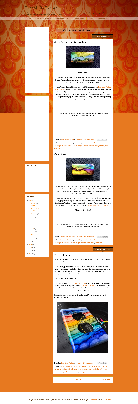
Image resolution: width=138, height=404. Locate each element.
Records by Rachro (88, 286)
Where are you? (102, 18)
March (33, 232)
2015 (30, 251)
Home (29, 18)
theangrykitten (99, 146)
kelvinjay (94, 400)
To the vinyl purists (78, 18)
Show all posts (97, 30)
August (33, 217)
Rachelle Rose (72, 146)
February (34, 235)
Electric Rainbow (62, 255)
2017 (30, 245)
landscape (57, 146)
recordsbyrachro (88, 146)
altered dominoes (88, 143)
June (32, 223)
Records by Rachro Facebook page (97, 205)
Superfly (32, 206)
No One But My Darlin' (35, 209)
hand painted (68, 369)
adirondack (69, 143)
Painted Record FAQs (61, 18)
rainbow (57, 372)
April (32, 229)
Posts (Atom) (87, 386)
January (33, 238)
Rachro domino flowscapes (77, 283)
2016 (30, 248)
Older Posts (106, 379)
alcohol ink (77, 143)
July (32, 220)
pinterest (85, 369)
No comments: (89, 140)
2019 (30, 200)
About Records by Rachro (43, 18)
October (33, 203)
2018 (30, 242)
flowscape (97, 143)
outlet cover (77, 369)
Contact (91, 18)
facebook (97, 366)
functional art (106, 143)
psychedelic (92, 369)
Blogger (108, 400)
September (34, 214)
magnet (64, 146)
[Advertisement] (37, 60)
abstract (62, 143)
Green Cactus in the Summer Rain (70, 42)
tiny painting (99, 243)
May (32, 226)
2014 (30, 254)
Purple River (60, 154)
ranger (79, 146)
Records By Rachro (41, 8)
